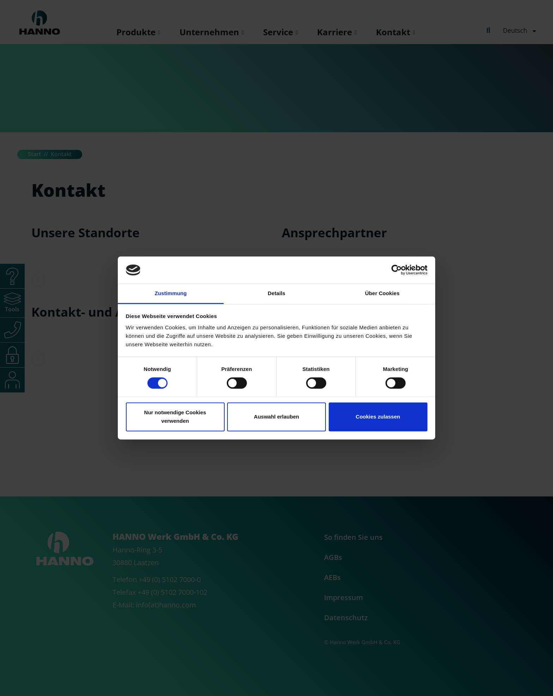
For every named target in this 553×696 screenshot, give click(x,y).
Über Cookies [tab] (382, 293)
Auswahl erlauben (276, 417)
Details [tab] (276, 293)
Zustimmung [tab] (171, 293)
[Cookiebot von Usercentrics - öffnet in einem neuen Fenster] (396, 270)
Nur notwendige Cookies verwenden (175, 416)
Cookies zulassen (378, 417)
